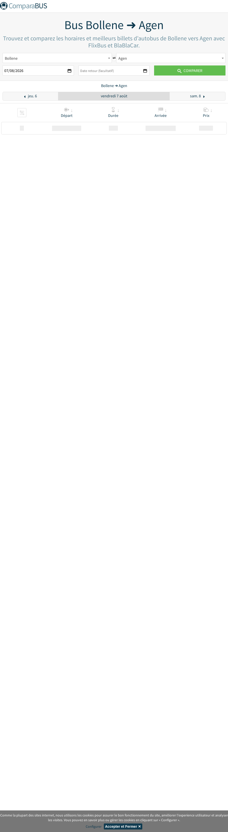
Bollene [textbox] (11, 58)
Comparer (189, 70)
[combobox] (57, 58)
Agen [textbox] (122, 58)
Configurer (94, 826)
